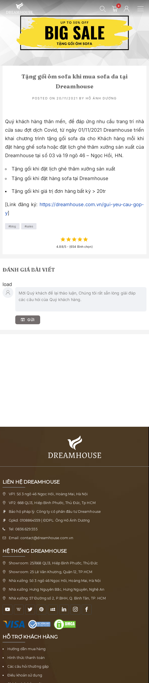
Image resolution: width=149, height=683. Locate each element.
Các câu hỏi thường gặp (28, 666)
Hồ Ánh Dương (101, 98)
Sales (29, 226)
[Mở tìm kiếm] (103, 9)
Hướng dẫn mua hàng (26, 649)
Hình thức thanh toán (26, 658)
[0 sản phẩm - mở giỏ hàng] (115, 9)
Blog (13, 226)
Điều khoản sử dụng (24, 675)
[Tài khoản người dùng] (127, 9)
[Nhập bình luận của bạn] (80, 299)
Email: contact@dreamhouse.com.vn (41, 538)
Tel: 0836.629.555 (23, 529)
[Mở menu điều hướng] (143, 9)
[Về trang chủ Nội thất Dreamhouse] (19, 8)
